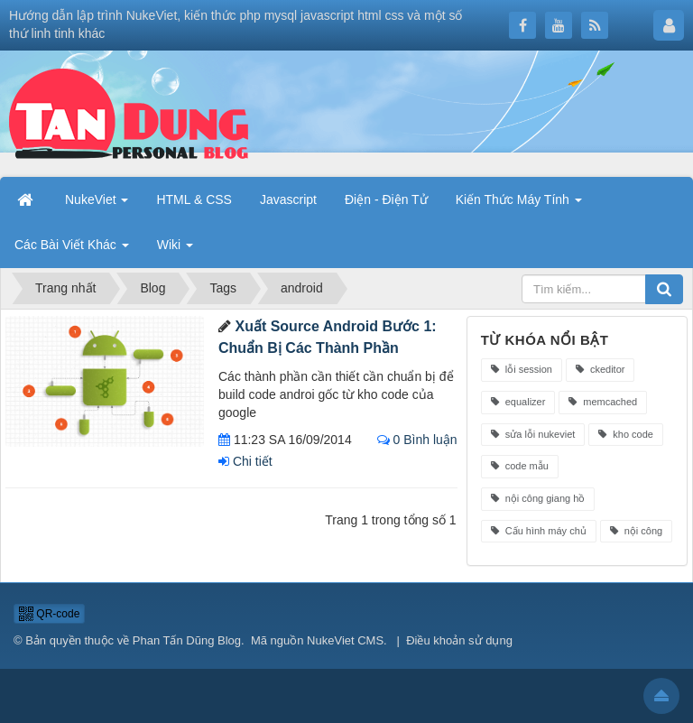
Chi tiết (245, 461)
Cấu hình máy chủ (539, 530)
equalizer (518, 401)
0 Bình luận (417, 439)
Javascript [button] (288, 199)
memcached (602, 401)
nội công (636, 530)
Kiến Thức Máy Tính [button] (519, 199)
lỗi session (521, 369)
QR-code (49, 613)
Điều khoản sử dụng (459, 640)
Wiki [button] (175, 244)
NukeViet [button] (96, 199)
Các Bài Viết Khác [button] (71, 244)
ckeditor (600, 369)
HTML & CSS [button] (194, 199)
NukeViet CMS (345, 640)
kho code (625, 434)
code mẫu (520, 465)
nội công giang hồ (538, 498)
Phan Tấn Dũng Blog (187, 640)
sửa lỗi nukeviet (533, 434)
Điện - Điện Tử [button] (386, 199)
